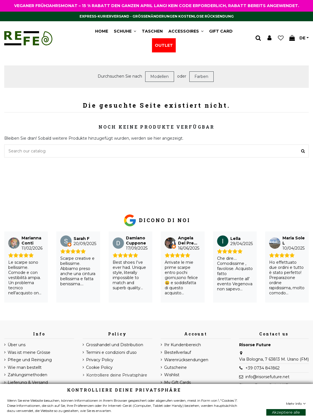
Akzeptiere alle (286, 412)
